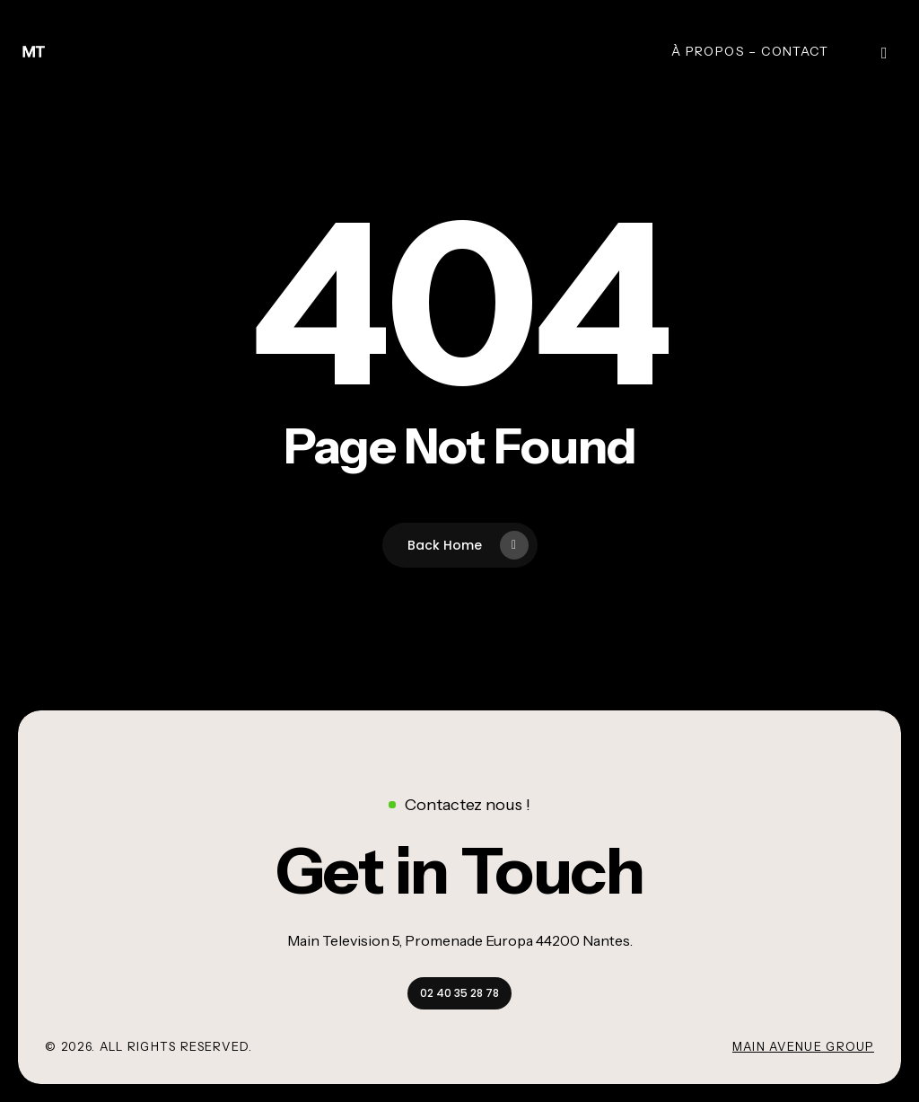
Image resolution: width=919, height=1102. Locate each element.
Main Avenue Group (803, 1046)
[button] (460, 870)
